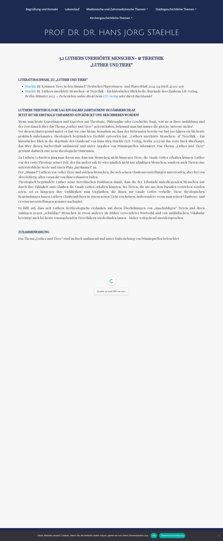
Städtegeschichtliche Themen (176, 9)
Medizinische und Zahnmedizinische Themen (117, 9)
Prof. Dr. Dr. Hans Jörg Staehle (111, 32)
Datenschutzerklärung (172, 535)
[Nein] (218, 535)
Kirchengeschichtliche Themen (111, 18)
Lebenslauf (72, 9)
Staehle (30, 86)
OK (154, 535)
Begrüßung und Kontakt (42, 9)
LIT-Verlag (110, 96)
